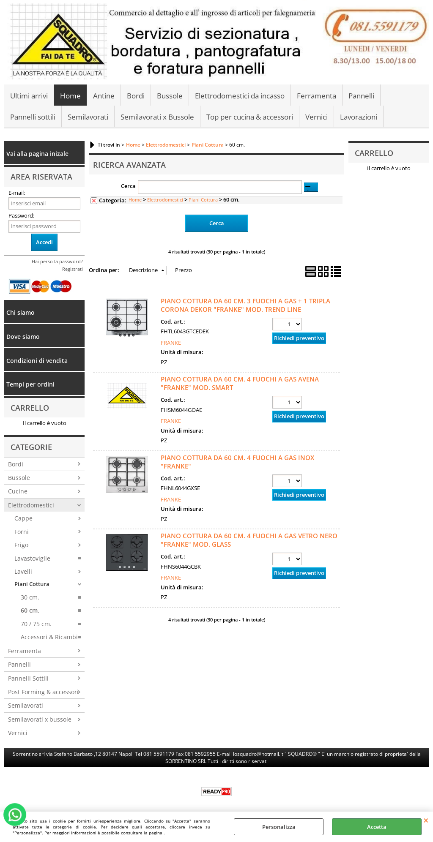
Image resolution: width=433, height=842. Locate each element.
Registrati (72, 269)
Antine (104, 96)
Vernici (316, 117)
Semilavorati (88, 117)
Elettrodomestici (31, 505)
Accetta (376, 827)
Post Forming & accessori (43, 692)
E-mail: (16, 192)
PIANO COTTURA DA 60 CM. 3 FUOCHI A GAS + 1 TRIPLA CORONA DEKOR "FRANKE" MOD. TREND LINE (245, 305)
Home (70, 96)
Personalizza (279, 827)
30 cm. (30, 597)
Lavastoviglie (32, 558)
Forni (21, 532)
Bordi (136, 96)
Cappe (23, 518)
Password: (21, 215)
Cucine (17, 491)
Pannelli (361, 96)
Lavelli (23, 571)
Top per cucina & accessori (249, 117)
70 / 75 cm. (36, 624)
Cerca (128, 186)
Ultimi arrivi (29, 96)
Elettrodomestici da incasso (240, 96)
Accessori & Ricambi (49, 637)
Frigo (21, 545)
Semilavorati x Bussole (157, 117)
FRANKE (171, 342)
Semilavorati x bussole (39, 719)
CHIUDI (426, 820)
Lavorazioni (358, 117)
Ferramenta (316, 96)
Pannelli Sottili (28, 678)
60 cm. (30, 610)
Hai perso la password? (57, 261)
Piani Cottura (31, 584)
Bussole (170, 96)
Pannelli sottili (32, 117)
